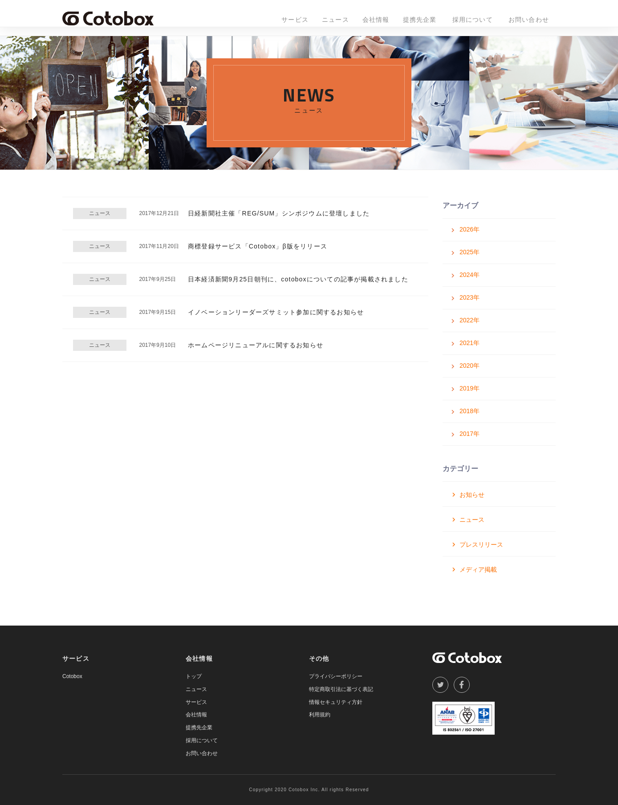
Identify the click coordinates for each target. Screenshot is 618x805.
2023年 (469, 297)
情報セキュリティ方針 (335, 702)
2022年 (469, 320)
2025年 (469, 252)
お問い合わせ (528, 19)
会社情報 (376, 19)
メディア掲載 (478, 569)
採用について (472, 19)
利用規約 (319, 714)
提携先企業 (420, 19)
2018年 (469, 411)
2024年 (469, 274)
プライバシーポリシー (335, 676)
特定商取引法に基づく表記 (341, 689)
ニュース (335, 19)
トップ (194, 676)
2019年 (469, 388)
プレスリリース (481, 544)
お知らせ (471, 494)
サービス (295, 19)
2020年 (469, 365)
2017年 (469, 433)
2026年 (469, 229)
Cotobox (72, 676)
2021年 (469, 342)
